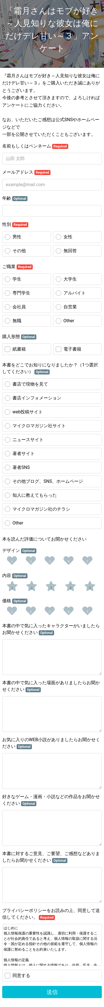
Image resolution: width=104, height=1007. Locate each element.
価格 (14, 601)
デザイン (19, 550)
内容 (14, 575)
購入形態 (19, 336)
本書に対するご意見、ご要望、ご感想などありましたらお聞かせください (51, 857)
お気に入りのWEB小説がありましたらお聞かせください (51, 743)
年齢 (14, 198)
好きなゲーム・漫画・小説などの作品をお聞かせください (51, 800)
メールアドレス (26, 172)
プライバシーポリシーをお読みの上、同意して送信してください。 (51, 914)
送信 (52, 992)
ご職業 (17, 266)
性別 (15, 224)
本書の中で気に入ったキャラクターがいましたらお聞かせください (51, 629)
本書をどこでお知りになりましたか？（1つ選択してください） (50, 368)
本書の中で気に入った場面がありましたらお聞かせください (51, 686)
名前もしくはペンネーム (35, 146)
